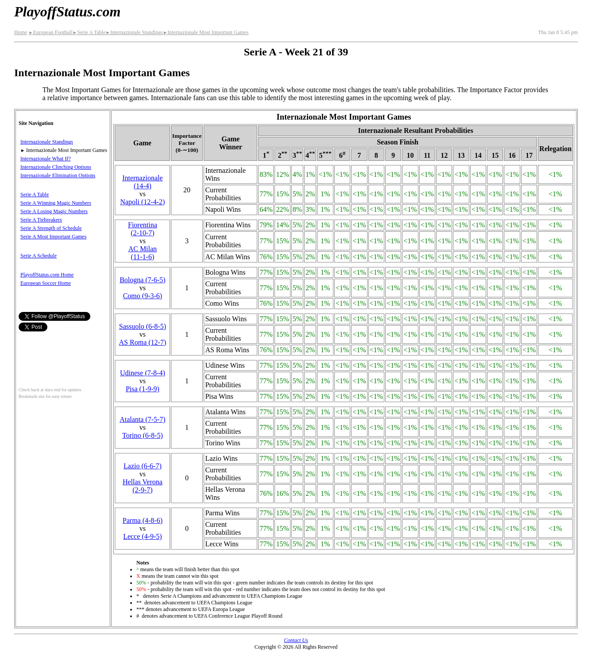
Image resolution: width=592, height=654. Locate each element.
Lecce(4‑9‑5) (142, 536)
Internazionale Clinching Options (55, 167)
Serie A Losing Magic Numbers (54, 211)
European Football (50, 32)
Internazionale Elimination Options (57, 175)
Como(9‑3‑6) (142, 296)
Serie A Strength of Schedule (51, 228)
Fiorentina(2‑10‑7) (142, 229)
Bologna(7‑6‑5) (143, 280)
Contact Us (296, 640)
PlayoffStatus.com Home (47, 275)
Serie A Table (89, 32)
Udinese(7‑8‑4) (142, 373)
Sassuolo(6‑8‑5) (142, 326)
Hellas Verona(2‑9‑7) (143, 486)
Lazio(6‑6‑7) (143, 466)
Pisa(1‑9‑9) (142, 389)
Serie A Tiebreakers (41, 220)
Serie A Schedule (38, 256)
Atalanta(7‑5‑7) (143, 419)
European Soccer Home (45, 283)
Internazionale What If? (45, 159)
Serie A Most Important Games (53, 237)
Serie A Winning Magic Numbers (55, 203)
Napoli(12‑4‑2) (142, 202)
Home (20, 32)
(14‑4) (142, 182)
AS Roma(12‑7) (142, 342)
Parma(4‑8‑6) (143, 520)
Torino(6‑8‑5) (142, 435)
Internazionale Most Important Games (205, 32)
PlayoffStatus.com (67, 11)
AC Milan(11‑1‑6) (142, 253)
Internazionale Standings (134, 32)
